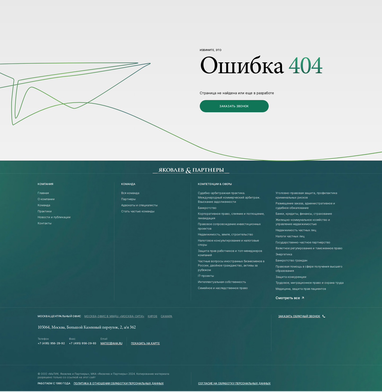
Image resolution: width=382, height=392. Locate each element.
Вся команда (130, 193)
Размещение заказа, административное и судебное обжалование (305, 205)
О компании (46, 199)
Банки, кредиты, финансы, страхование (304, 214)
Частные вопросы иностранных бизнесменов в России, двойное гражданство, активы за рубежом (231, 265)
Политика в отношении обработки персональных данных (119, 383)
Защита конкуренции (291, 277)
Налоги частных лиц (290, 236)
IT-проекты (206, 276)
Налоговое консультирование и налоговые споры (228, 243)
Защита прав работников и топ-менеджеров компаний (230, 253)
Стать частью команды (137, 211)
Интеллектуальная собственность (222, 282)
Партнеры (128, 199)
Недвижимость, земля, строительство (225, 234)
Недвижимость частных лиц (296, 230)
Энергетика (284, 254)
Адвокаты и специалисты (139, 205)
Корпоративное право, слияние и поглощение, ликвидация (231, 216)
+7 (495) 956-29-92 (51, 343)
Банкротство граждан (291, 260)
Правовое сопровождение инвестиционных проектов (229, 226)
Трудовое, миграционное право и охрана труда (310, 283)
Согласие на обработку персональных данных (234, 383)
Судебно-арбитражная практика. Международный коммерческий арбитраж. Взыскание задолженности (229, 197)
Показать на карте (145, 343)
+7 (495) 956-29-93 (82, 343)
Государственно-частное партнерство (303, 242)
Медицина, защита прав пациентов (301, 289)
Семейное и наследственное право (223, 288)
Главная (43, 193)
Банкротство (207, 208)
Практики (45, 211)
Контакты (44, 223)
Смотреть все (290, 298)
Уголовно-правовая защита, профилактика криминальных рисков (306, 195)
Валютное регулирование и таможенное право (309, 248)
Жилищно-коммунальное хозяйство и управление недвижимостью (303, 222)
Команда (44, 205)
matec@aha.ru (111, 343)
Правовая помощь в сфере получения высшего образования (309, 269)
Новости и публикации (54, 217)
